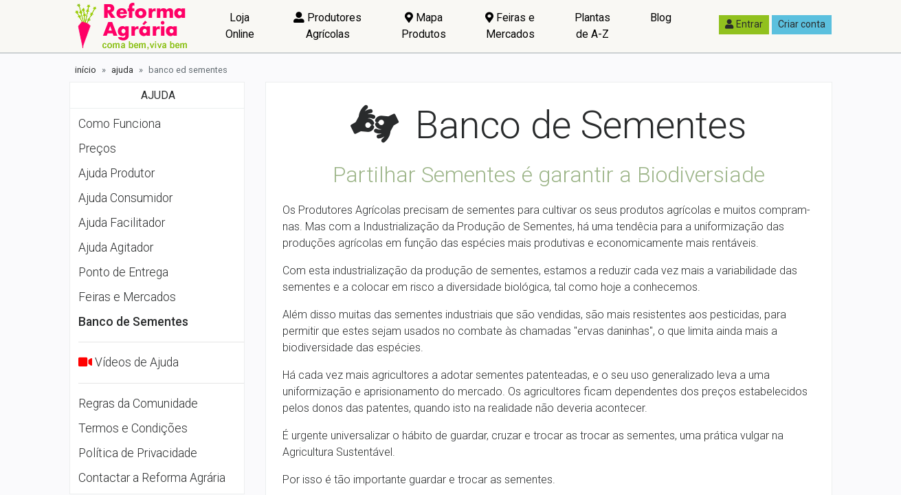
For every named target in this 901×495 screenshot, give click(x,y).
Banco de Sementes (133, 322)
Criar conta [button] (801, 24)
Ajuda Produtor (116, 173)
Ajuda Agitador (115, 247)
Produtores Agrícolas (327, 26)
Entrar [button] (744, 24)
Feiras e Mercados (510, 26)
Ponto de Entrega (123, 272)
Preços (97, 148)
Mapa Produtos (423, 26)
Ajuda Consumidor (125, 198)
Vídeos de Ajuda (137, 362)
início (85, 70)
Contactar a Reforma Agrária (151, 478)
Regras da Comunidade (138, 403)
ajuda (122, 70)
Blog (660, 17)
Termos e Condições (133, 428)
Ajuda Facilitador (121, 223)
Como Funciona (119, 124)
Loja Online (239, 26)
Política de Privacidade (137, 453)
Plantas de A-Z (592, 26)
